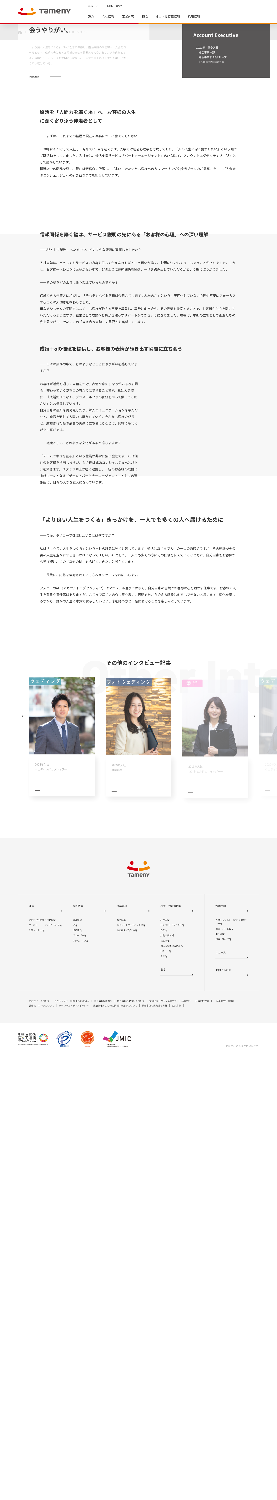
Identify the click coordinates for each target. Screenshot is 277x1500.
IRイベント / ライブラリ (172, 1370)
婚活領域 (121, 1364)
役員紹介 (77, 1375)
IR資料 (163, 1375)
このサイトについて (39, 1446)
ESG (145, 16)
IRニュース (165, 1396)
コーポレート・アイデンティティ (45, 1370)
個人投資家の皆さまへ (171, 1390)
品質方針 (186, 1446)
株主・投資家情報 (167, 16)
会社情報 (108, 16)
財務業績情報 (167, 1380)
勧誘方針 (176, 1450)
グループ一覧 (79, 1380)
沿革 (75, 1370)
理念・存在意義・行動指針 (42, 1364)
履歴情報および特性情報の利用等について (115, 1450)
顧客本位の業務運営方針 (154, 1450)
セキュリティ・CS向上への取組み (71, 1446)
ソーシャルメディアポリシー (74, 1450)
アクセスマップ (80, 1385)
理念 (91, 16)
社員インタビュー (224, 1373)
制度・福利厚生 (223, 1384)
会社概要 (77, 1364)
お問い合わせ (114, 6)
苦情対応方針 (202, 1446)
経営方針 (164, 1364)
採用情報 (194, 16)
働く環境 (219, 1378)
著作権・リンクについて (41, 1450)
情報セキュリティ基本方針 (163, 1446)
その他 (163, 1401)
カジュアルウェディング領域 (131, 1370)
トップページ (33, 32)
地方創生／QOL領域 (127, 1375)
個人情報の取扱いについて (131, 1446)
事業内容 (128, 16)
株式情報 (164, 1385)
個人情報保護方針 (103, 1446)
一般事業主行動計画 (224, 1446)
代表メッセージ (36, 1375)
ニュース (93, 6)
